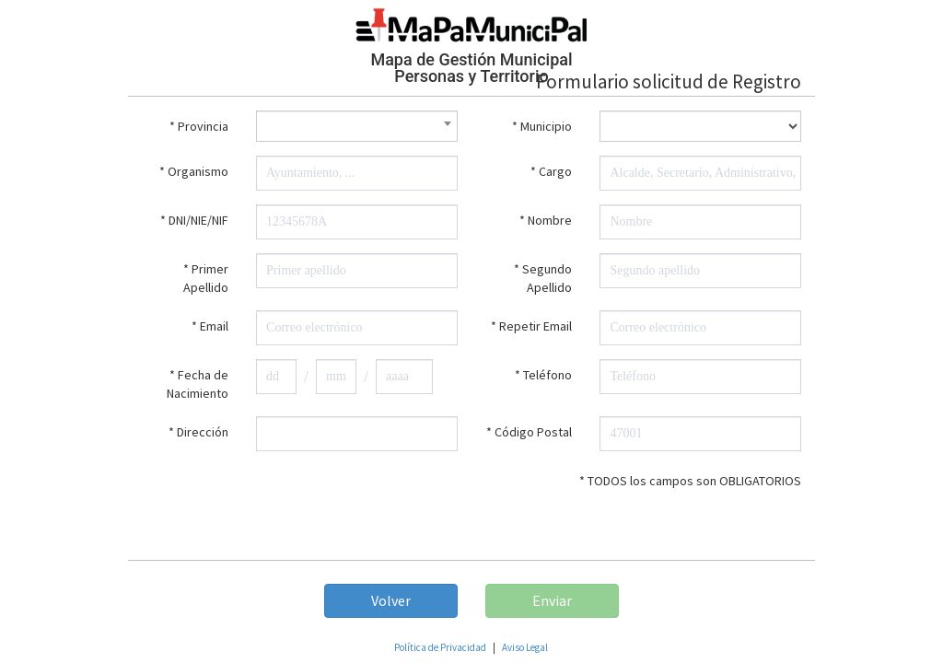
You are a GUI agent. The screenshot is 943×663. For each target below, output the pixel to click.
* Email (210, 326)
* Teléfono (543, 374)
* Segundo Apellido (543, 278)
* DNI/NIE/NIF (194, 220)
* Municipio (542, 126)
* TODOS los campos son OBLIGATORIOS (690, 480)
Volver (391, 600)
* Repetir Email (531, 326)
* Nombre (545, 220)
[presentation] (299, 501)
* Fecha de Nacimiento (197, 383)
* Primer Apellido (205, 278)
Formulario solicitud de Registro (668, 81)
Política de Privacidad (440, 647)
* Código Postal (529, 432)
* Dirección (198, 432)
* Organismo (193, 171)
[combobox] (357, 126)
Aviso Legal (525, 647)
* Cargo (551, 171)
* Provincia (198, 126)
